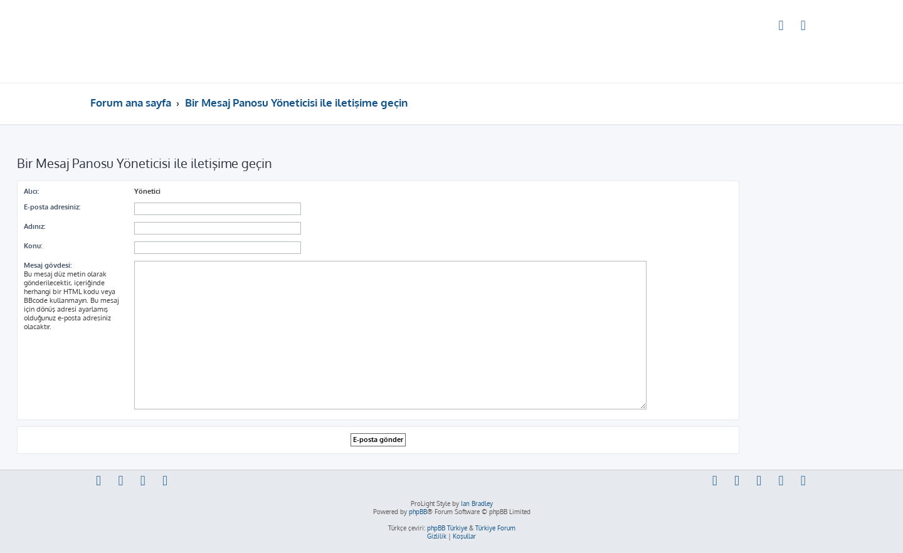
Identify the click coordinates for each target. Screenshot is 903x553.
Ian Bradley (477, 503)
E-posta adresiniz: (52, 207)
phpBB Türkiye (447, 528)
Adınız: (34, 226)
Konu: (33, 245)
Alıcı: (31, 191)
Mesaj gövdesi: (47, 265)
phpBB (418, 511)
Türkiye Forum (495, 528)
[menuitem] (781, 27)
